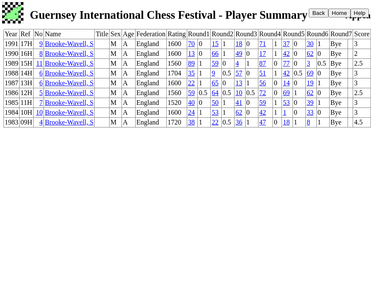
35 (191, 73)
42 (286, 53)
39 (310, 102)
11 (39, 63)
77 (286, 63)
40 (191, 102)
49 (238, 53)
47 (262, 122)
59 (215, 63)
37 (286, 43)
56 (262, 83)
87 (262, 63)
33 (310, 112)
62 (310, 53)
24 (191, 112)
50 (215, 102)
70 (191, 43)
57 (238, 73)
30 (310, 43)
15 (215, 43)
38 (191, 122)
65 (215, 83)
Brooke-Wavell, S (69, 43)
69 (310, 73)
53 (286, 102)
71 (262, 43)
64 (215, 92)
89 (191, 63)
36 (238, 122)
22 (191, 83)
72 (262, 92)
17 (262, 53)
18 (238, 43)
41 (238, 102)
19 (310, 83)
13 (191, 53)
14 (286, 83)
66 (215, 53)
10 (238, 92)
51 (262, 73)
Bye (336, 43)
